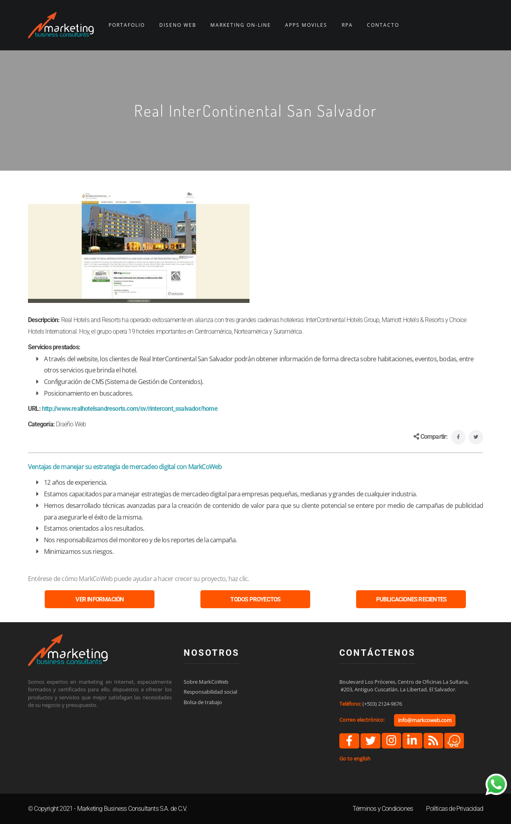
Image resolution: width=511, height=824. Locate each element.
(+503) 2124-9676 (382, 703)
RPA (347, 25)
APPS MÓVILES (306, 25)
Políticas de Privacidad (454, 808)
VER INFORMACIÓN (99, 599)
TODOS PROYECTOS (255, 599)
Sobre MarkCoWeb (206, 681)
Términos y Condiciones (383, 808)
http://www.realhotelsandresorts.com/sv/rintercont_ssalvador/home (130, 408)
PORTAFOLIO (127, 25)
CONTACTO (383, 25)
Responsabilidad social (210, 691)
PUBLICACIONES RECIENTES (411, 599)
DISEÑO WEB (177, 25)
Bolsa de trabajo (203, 702)
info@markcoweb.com (425, 720)
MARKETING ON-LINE (240, 25)
